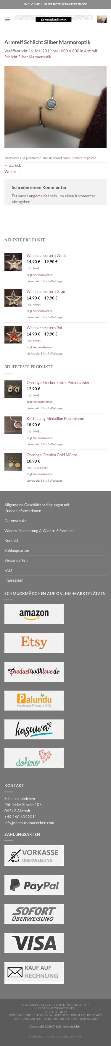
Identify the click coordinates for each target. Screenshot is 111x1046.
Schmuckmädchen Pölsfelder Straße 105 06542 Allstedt (23, 805)
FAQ (8, 570)
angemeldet (39, 196)
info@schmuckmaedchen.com (29, 823)
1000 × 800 (69, 51)
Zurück (12, 165)
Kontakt (11, 540)
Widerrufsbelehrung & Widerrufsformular (39, 531)
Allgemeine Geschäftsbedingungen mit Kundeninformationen (37, 508)
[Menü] (7, 19)
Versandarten (16, 560)
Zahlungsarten (16, 550)
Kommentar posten (83, 158)
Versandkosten (43, 275)
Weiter (12, 171)
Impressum (13, 580)
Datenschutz (15, 521)
